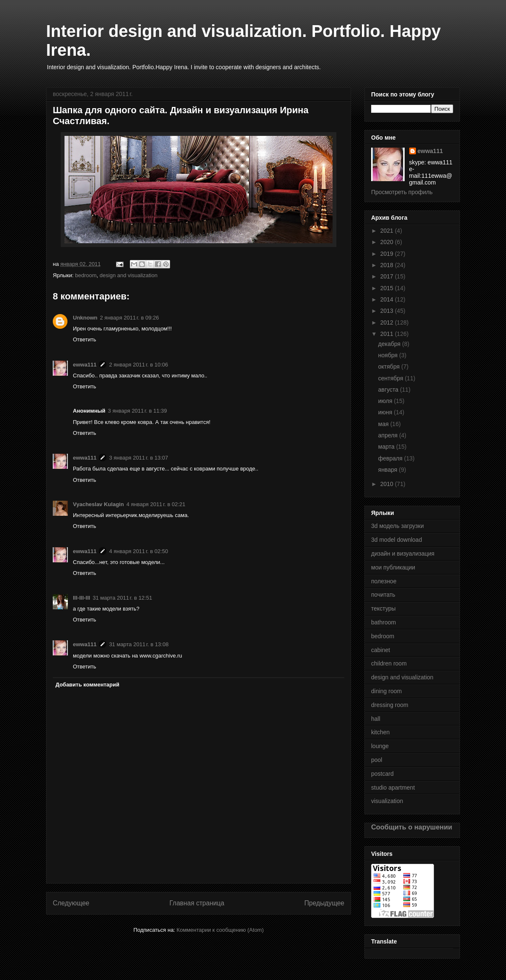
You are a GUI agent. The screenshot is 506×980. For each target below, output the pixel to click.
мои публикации (393, 567)
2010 (387, 484)
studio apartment (393, 787)
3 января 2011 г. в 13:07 (138, 458)
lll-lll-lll (81, 598)
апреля (388, 435)
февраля (391, 458)
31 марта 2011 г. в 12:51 (122, 598)
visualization (387, 801)
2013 (387, 310)
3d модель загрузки (397, 525)
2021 (387, 230)
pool (376, 759)
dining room (386, 691)
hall (375, 718)
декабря (390, 344)
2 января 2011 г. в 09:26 (129, 318)
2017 (387, 276)
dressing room (389, 705)
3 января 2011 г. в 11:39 (137, 411)
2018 (387, 265)
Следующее (71, 903)
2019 (387, 253)
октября (389, 366)
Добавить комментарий (88, 684)
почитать (383, 594)
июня (386, 412)
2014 (387, 299)
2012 (387, 322)
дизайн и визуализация (402, 553)
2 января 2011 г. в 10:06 (138, 364)
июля (386, 401)
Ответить (84, 339)
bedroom (85, 275)
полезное (383, 581)
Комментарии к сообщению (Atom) (220, 930)
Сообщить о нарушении (411, 827)
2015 (387, 288)
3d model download (396, 539)
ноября (388, 355)
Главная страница (196, 903)
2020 (387, 242)
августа (389, 389)
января (388, 469)
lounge (380, 746)
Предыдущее (324, 903)
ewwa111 (84, 364)
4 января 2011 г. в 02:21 (156, 504)
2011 (387, 333)
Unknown (85, 318)
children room (389, 663)
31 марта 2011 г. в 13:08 (138, 644)
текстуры (383, 608)
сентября (391, 378)
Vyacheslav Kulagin (98, 504)
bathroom (383, 622)
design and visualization (128, 275)
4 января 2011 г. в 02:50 (138, 551)
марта (387, 446)
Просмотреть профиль (402, 192)
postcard (382, 773)
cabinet (380, 650)
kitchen (380, 732)
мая (384, 424)
